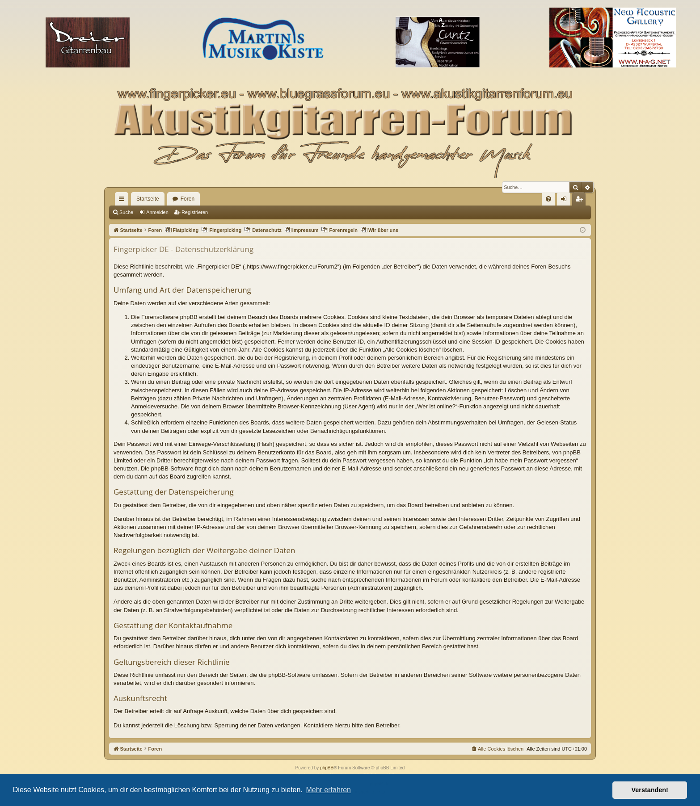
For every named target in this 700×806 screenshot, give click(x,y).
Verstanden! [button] (650, 789)
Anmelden (157, 212)
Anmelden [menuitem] (565, 201)
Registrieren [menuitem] (581, 201)
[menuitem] (548, 199)
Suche (126, 212)
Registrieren (194, 212)
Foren (187, 199)
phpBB (326, 767)
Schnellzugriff (123, 201)
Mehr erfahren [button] (328, 789)
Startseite (147, 199)
